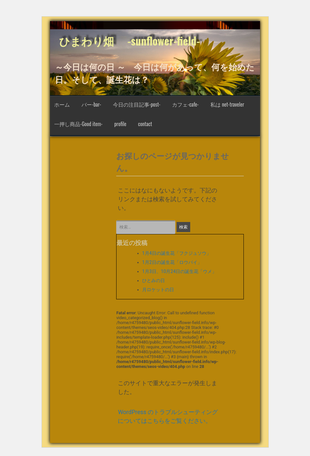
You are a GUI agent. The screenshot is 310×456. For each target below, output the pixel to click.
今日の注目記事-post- (137, 104)
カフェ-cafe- (185, 104)
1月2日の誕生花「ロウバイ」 (172, 262)
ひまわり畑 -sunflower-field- (129, 41)
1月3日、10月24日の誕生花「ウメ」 (179, 271)
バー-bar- (91, 104)
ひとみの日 (153, 280)
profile (120, 124)
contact (145, 124)
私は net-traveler (227, 104)
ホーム (62, 104)
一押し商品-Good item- (78, 124)
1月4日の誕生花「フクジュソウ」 (176, 253)
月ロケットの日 (158, 289)
